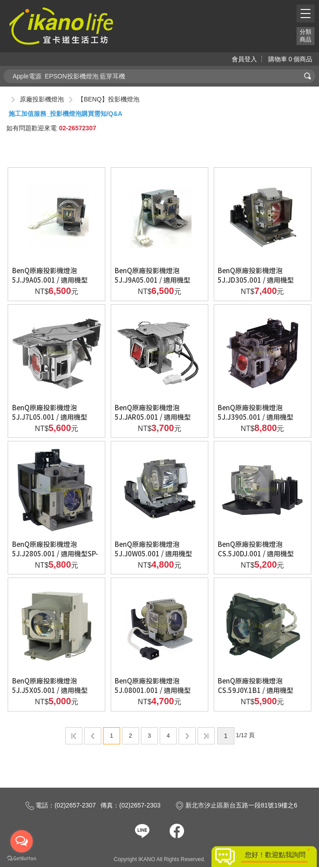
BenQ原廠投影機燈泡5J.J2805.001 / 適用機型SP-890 (55, 553)
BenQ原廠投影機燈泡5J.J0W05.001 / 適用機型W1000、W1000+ (153, 553)
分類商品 (305, 35)
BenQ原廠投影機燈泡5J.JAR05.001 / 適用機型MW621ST (153, 417)
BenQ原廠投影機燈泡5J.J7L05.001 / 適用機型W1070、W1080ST (49, 417)
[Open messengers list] (21, 841)
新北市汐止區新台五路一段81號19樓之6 (236, 805)
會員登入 (244, 59)
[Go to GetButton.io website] (21, 858)
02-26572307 (77, 128)
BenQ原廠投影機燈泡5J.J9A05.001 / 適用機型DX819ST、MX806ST (152, 280)
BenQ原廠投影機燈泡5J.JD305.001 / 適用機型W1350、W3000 (256, 280)
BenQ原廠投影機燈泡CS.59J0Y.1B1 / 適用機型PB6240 (255, 690)
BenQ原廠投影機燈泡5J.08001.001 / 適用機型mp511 (153, 690)
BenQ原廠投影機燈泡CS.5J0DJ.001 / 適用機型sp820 (256, 553)
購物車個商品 (290, 59)
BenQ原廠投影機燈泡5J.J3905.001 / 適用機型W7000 (255, 417)
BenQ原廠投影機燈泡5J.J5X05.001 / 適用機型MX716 (50, 690)
